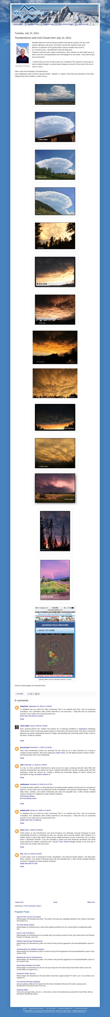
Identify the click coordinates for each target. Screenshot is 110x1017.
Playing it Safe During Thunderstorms (30, 941)
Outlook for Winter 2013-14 (26, 973)
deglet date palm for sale (28, 863)
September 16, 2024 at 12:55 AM (40, 706)
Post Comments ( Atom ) (32, 906)
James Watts (25, 726)
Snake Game (60, 753)
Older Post (91, 902)
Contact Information (81, 1008)
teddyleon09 (24, 810)
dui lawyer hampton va (42, 774)
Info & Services (83, 24)
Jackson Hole (18, 24)
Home (55, 902)
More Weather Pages (65, 24)
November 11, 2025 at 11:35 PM (35, 765)
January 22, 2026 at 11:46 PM (40, 810)
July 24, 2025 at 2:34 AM (38, 726)
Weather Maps (49, 24)
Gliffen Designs (67, 1012)
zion (21, 854)
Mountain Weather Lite (65, 1008)
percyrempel (24, 747)
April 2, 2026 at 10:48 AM (34, 830)
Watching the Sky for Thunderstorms (29, 957)
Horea (22, 830)
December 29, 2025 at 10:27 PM (41, 784)
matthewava (24, 784)
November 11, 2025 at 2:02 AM (41, 747)
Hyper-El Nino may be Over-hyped (29, 917)
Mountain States (33, 24)
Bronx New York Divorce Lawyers (31, 716)
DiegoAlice (24, 706)
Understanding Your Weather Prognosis (30, 949)
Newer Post (19, 902)
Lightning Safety (22, 990)
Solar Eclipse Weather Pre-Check (28, 965)
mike (22, 765)
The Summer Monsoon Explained (28, 982)
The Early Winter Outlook (25, 925)
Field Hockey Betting (27, 796)
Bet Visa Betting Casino (28, 798)
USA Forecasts (51, 1008)
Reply (22, 719)
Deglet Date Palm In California (30, 820)
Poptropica (82, 729)
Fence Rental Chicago (67, 842)
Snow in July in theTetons (25, 933)
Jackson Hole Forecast (36, 1008)
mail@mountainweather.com (79, 1010)
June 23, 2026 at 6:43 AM (33, 854)
